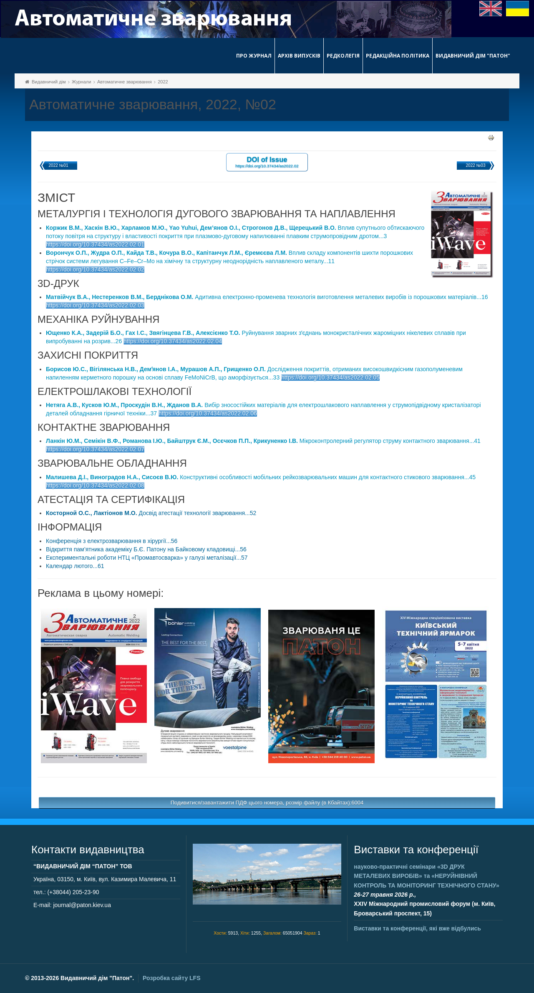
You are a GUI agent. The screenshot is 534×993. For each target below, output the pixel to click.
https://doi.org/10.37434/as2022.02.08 (95, 485)
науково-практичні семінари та (426, 876)
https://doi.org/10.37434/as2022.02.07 (95, 449)
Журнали (81, 81)
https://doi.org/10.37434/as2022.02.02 (95, 269)
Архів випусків (299, 55)
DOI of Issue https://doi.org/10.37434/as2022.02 (266, 162)
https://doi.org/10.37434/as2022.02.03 (95, 305)
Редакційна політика (397, 55)
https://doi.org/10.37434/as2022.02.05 (330, 377)
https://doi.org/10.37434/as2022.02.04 (172, 341)
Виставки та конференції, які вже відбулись (417, 928)
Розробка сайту (171, 978)
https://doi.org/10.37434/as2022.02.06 (208, 413)
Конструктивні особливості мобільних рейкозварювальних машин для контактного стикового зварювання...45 (261, 477)
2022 (163, 81)
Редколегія (343, 55)
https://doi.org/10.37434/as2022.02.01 (95, 244)
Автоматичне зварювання (124, 81)
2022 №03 (476, 165)
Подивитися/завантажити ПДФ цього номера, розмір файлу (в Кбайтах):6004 (267, 802)
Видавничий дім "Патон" (473, 55)
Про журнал (254, 55)
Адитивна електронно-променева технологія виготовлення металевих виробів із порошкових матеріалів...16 (267, 297)
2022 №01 (58, 165)
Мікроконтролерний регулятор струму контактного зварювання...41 (263, 440)
